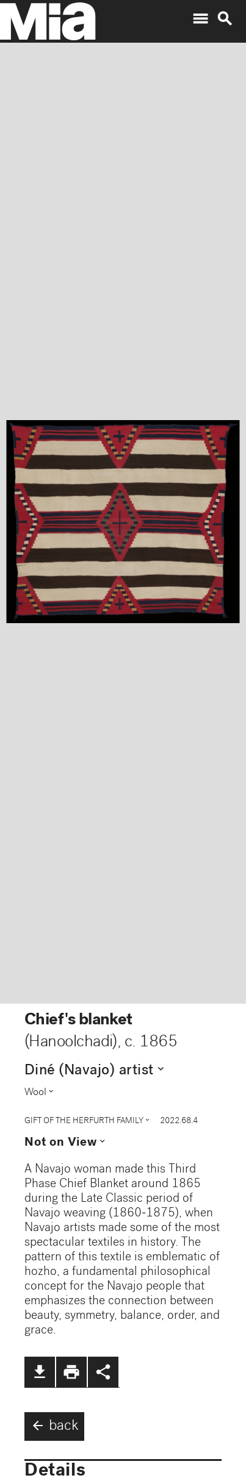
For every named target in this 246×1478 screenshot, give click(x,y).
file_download (40, 1372)
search (224, 19)
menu (200, 19)
